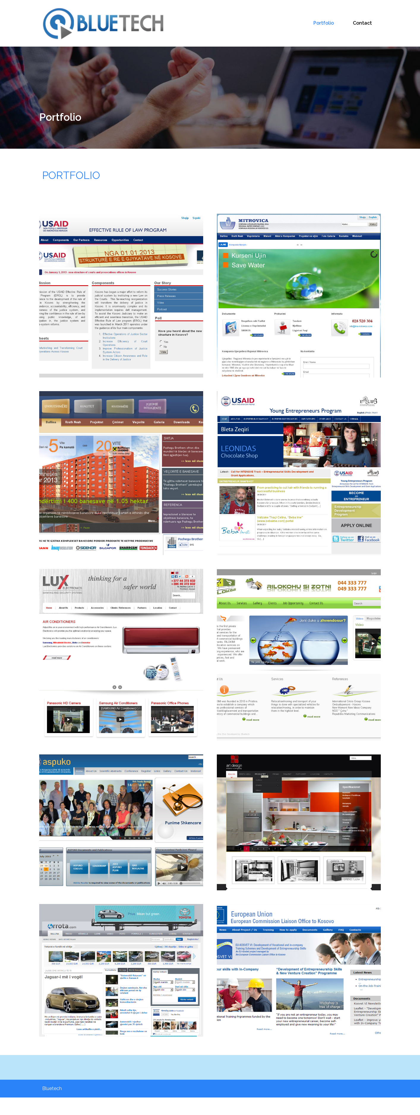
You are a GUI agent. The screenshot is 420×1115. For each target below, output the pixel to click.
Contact (362, 17)
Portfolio (323, 17)
